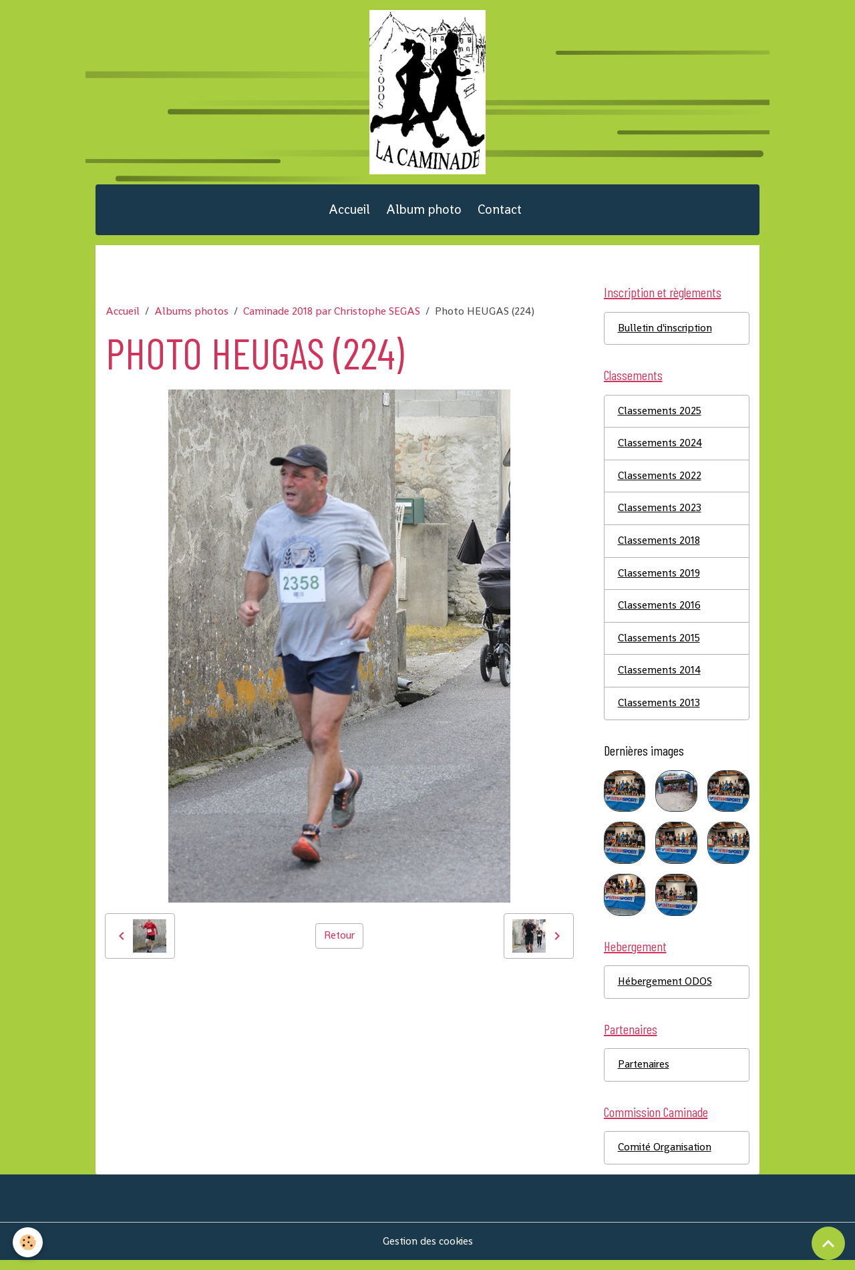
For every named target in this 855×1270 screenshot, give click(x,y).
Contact (500, 213)
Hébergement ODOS (666, 990)
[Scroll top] (828, 1243)
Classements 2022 (660, 482)
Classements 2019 (659, 580)
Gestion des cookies (427, 1251)
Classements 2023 (660, 515)
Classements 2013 (659, 711)
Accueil (349, 213)
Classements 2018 (659, 547)
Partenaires (645, 1074)
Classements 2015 (659, 646)
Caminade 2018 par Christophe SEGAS (331, 316)
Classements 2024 (660, 449)
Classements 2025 (660, 417)
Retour (339, 940)
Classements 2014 (659, 678)
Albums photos (191, 316)
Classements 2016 (659, 613)
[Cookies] (28, 1242)
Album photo (424, 213)
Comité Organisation (666, 1157)
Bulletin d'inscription (667, 333)
